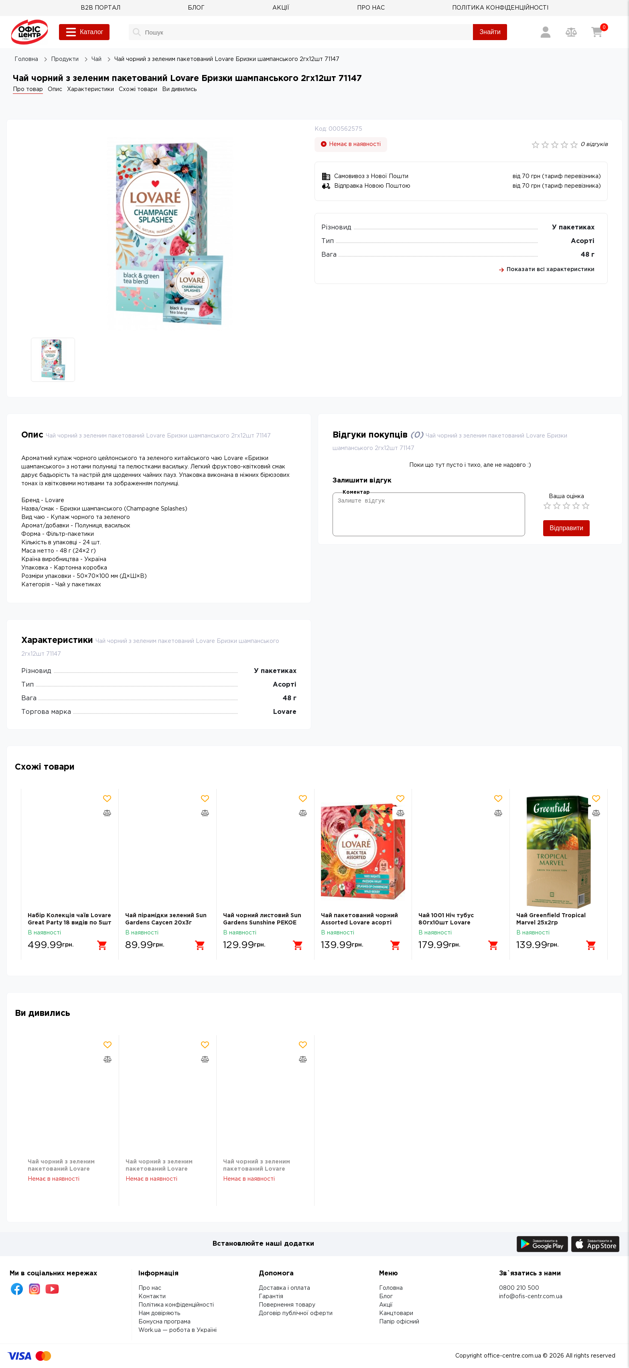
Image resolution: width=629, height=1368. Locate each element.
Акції (386, 1305)
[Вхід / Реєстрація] (545, 32)
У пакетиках (573, 228)
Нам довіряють (159, 1313)
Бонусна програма (164, 1321)
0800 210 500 (519, 1288)
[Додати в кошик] (102, 945)
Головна (391, 1288)
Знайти (490, 31)
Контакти (152, 1296)
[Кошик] (597, 32)
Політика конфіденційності (176, 1305)
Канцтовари (396, 1313)
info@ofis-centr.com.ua (530, 1296)
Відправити (566, 528)
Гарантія (271, 1296)
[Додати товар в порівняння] (107, 813)
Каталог (84, 32)
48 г (588, 255)
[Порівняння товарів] (571, 32)
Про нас (149, 1288)
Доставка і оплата (284, 1288)
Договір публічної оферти (296, 1313)
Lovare (284, 712)
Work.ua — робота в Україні (177, 1330)
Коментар (356, 492)
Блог (386, 1296)
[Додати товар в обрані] (107, 798)
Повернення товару (287, 1305)
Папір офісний (399, 1321)
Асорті (583, 241)
